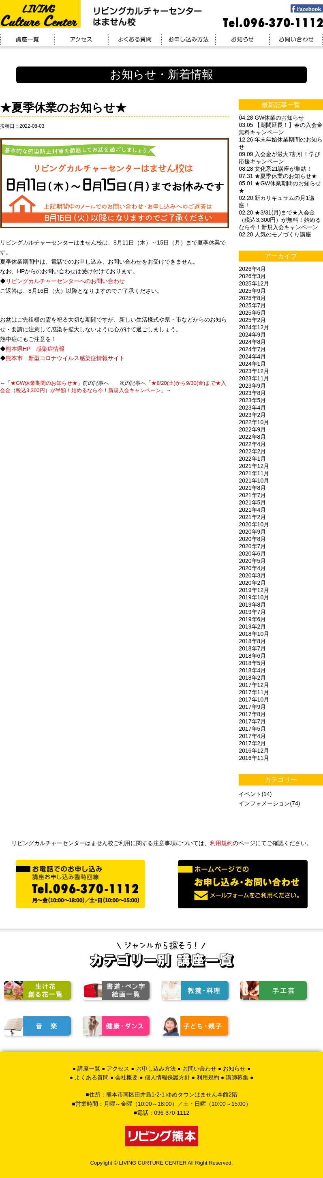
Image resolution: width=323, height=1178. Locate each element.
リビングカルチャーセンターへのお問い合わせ (65, 281)
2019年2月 (252, 626)
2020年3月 (252, 575)
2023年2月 (252, 415)
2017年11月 (254, 692)
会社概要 (126, 1077)
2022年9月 (252, 429)
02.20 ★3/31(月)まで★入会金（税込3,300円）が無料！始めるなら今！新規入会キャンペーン (280, 219)
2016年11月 (254, 758)
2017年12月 (254, 685)
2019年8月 (252, 604)
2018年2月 (252, 677)
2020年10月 (254, 524)
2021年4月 (252, 509)
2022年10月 (254, 422)
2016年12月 (254, 750)
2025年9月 (252, 291)
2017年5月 (252, 728)
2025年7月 (252, 305)
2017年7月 (252, 721)
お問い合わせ (199, 1068)
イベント (250, 794)
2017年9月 (252, 707)
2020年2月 (252, 582)
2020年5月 (252, 561)
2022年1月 (252, 458)
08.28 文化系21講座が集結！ (275, 168)
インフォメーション (264, 803)
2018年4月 (252, 670)
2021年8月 (252, 488)
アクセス (118, 1068)
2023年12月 (254, 371)
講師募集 (237, 1077)
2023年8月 (252, 393)
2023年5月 (252, 400)
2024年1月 (252, 363)
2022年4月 (252, 444)
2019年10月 (254, 597)
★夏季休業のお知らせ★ (63, 107)
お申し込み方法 (156, 1068)
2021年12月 (254, 466)
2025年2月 (252, 320)
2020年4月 (252, 568)
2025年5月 (252, 312)
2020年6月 (252, 553)
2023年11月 (254, 378)
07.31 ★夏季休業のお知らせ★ (278, 176)
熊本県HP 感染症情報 (35, 348)
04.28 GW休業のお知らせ (271, 117)
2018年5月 (252, 663)
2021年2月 (252, 517)
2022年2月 (252, 451)
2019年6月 (252, 619)
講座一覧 (88, 1068)
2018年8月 (252, 641)
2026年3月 (252, 276)
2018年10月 (254, 634)
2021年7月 (252, 495)
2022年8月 (252, 436)
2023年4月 (252, 407)
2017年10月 (254, 699)
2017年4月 (252, 736)
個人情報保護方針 (167, 1077)
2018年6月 (252, 655)
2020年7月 (252, 546)
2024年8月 (252, 342)
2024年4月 (252, 356)
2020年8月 (252, 539)
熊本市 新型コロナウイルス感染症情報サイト (65, 358)
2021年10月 (254, 480)
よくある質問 (92, 1077)
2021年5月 (252, 502)
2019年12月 (254, 590)
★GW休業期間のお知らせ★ (44, 383)
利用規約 (221, 843)
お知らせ (234, 1068)
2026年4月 (252, 269)
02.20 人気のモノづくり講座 (275, 234)
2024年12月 (254, 327)
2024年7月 (252, 349)
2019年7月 (252, 612)
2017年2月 (252, 743)
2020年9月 (252, 531)
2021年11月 (254, 473)
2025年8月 (252, 298)
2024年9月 (252, 334)
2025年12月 (254, 283)
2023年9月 (252, 385)
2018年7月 (252, 648)
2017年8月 (252, 714)
